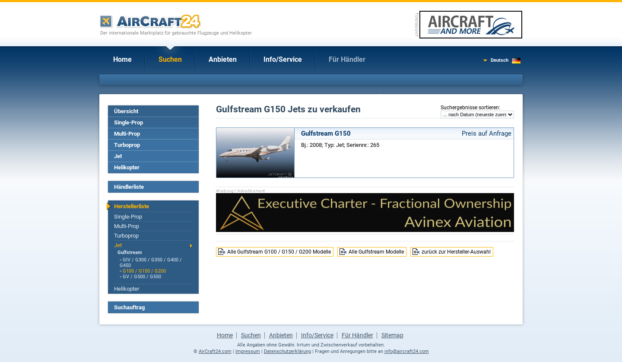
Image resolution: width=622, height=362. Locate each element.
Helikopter (127, 167)
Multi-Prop (127, 133)
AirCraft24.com (215, 351)
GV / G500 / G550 (142, 276)
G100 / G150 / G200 (144, 271)
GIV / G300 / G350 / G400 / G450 (151, 262)
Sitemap (392, 335)
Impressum (247, 351)
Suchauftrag (129, 307)
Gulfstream (129, 252)
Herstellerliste (131, 206)
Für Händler (347, 59)
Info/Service (282, 59)
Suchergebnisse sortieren (470, 108)
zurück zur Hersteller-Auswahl (456, 252)
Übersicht (126, 111)
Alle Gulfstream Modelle (376, 252)
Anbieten (223, 59)
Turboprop (127, 145)
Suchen (170, 59)
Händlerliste (129, 187)
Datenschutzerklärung (287, 351)
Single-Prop (128, 122)
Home (122, 59)
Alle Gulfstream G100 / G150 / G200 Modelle (279, 252)
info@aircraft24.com (406, 351)
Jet (118, 156)
